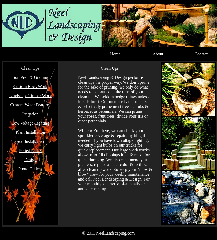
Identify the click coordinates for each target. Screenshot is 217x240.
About (158, 54)
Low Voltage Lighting (30, 123)
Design (30, 159)
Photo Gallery (30, 169)
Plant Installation (30, 132)
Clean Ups (30, 68)
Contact (201, 54)
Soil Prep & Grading (30, 77)
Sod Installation (30, 141)
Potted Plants (30, 150)
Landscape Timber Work (30, 95)
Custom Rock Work (30, 86)
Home (115, 54)
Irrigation (30, 114)
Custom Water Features (30, 105)
